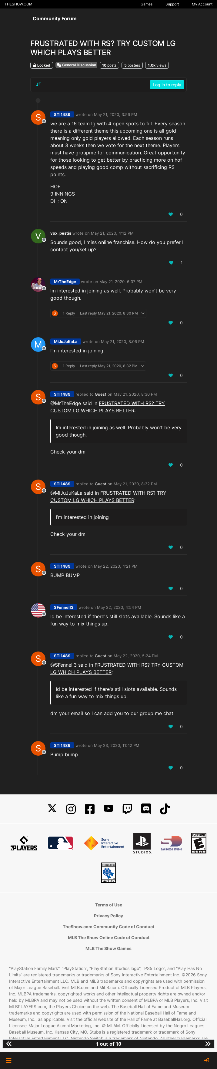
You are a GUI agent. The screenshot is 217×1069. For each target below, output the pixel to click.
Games (146, 4)
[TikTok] (165, 809)
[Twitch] (127, 809)
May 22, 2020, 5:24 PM (136, 655)
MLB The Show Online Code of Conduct (108, 937)
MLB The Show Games (108, 948)
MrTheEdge (65, 281)
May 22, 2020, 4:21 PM (116, 566)
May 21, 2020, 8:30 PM (135, 394)
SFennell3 (64, 607)
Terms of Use (108, 904)
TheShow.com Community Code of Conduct (108, 926)
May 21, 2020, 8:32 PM (135, 483)
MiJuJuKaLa (66, 341)
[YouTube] (108, 809)
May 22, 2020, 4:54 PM (119, 607)
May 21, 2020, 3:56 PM (115, 114)
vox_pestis (60, 233)
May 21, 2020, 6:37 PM (120, 281)
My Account (202, 4)
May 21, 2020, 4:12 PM (112, 233)
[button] (8, 1060)
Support (172, 4)
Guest (100, 394)
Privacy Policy (108, 915)
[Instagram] (71, 809)
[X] (52, 809)
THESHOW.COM (18, 4)
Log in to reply (167, 84)
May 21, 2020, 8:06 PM (122, 341)
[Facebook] (90, 809)
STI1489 (62, 114)
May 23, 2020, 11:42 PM (116, 745)
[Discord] (146, 809)
